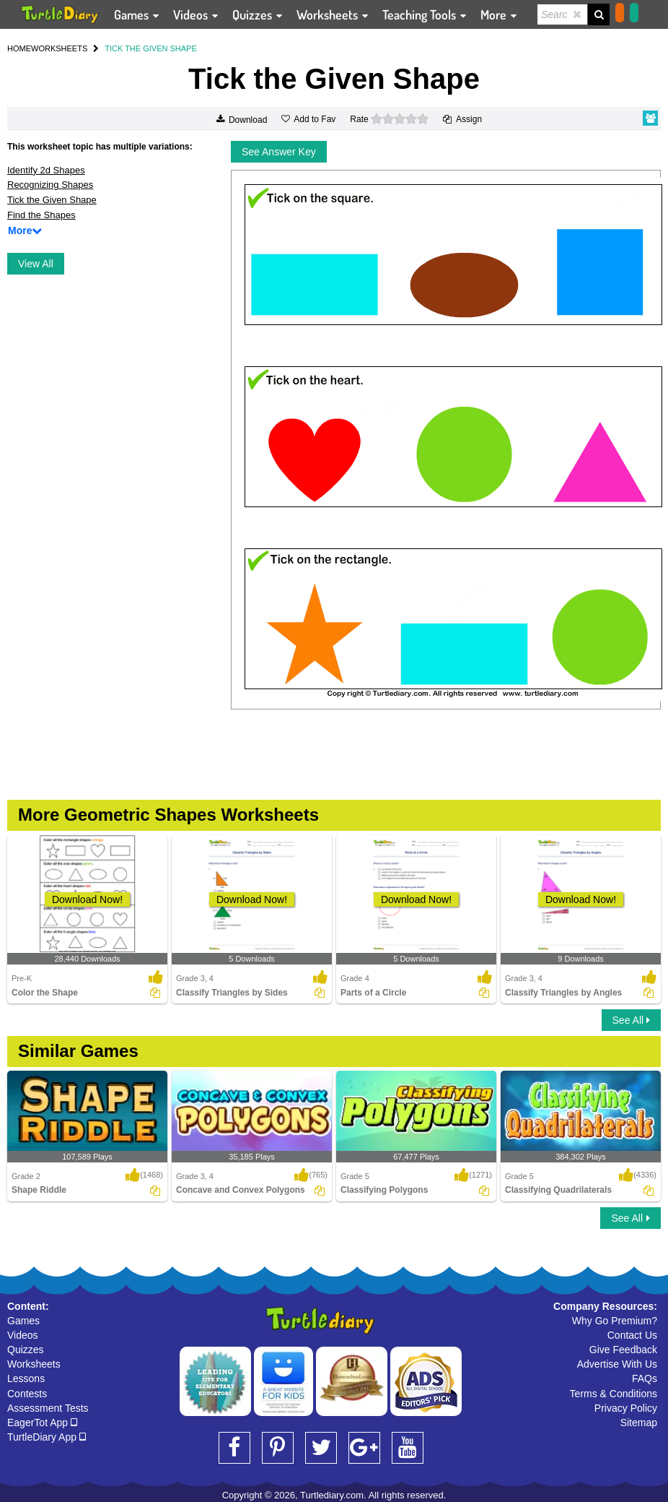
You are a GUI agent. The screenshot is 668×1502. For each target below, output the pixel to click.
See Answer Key (279, 151)
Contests (27, 1393)
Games (23, 1320)
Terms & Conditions (613, 1393)
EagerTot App (42, 1422)
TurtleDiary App (46, 1437)
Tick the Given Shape (52, 199)
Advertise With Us (617, 1364)
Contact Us (632, 1335)
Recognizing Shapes (50, 184)
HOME (19, 48)
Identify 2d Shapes (46, 170)
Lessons (26, 1378)
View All (35, 263)
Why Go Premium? (614, 1320)
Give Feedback (623, 1349)
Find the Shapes (41, 215)
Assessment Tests (48, 1408)
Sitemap (638, 1422)
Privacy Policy (625, 1408)
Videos (22, 1335)
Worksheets (34, 1364)
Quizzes (25, 1349)
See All (631, 1020)
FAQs (644, 1378)
